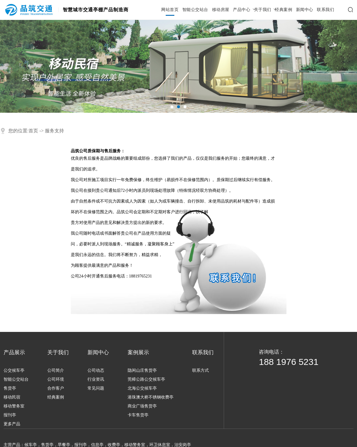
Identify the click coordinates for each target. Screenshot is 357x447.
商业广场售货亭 (142, 406)
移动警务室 (14, 406)
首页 (33, 130)
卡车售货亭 (138, 415)
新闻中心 (304, 10)
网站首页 (169, 10)
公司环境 (55, 379)
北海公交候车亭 (142, 388)
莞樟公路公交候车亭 (146, 379)
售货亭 (10, 388)
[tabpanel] (178, 66)
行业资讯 (95, 379)
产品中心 (241, 10)
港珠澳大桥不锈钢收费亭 (150, 397)
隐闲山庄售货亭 (142, 370)
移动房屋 (220, 10)
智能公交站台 (195, 10)
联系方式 (200, 370)
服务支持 (54, 130)
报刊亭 (10, 415)
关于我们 (262, 10)
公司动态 (95, 370)
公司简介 (55, 370)
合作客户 (55, 388)
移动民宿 (12, 397)
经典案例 (283, 10)
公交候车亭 (14, 370)
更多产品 (12, 424)
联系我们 (325, 10)
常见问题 (95, 388)
